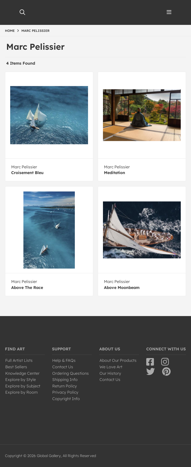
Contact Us (62, 366)
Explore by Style (20, 379)
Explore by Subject (22, 385)
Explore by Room (21, 392)
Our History (110, 373)
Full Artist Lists (19, 360)
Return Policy (64, 385)
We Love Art (110, 366)
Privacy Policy (65, 392)
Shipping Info (65, 379)
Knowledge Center (22, 373)
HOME (10, 31)
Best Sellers (16, 366)
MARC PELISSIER (35, 31)
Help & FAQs (64, 360)
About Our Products (118, 360)
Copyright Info (66, 398)
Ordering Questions (70, 373)
